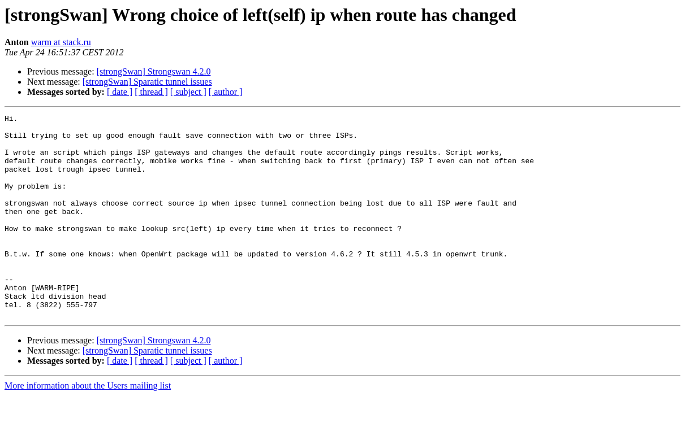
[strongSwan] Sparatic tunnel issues (147, 81)
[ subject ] (188, 92)
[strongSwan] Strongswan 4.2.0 (154, 71)
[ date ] (119, 92)
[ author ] (226, 92)
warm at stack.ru (61, 42)
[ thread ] (151, 92)
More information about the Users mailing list (88, 426)
